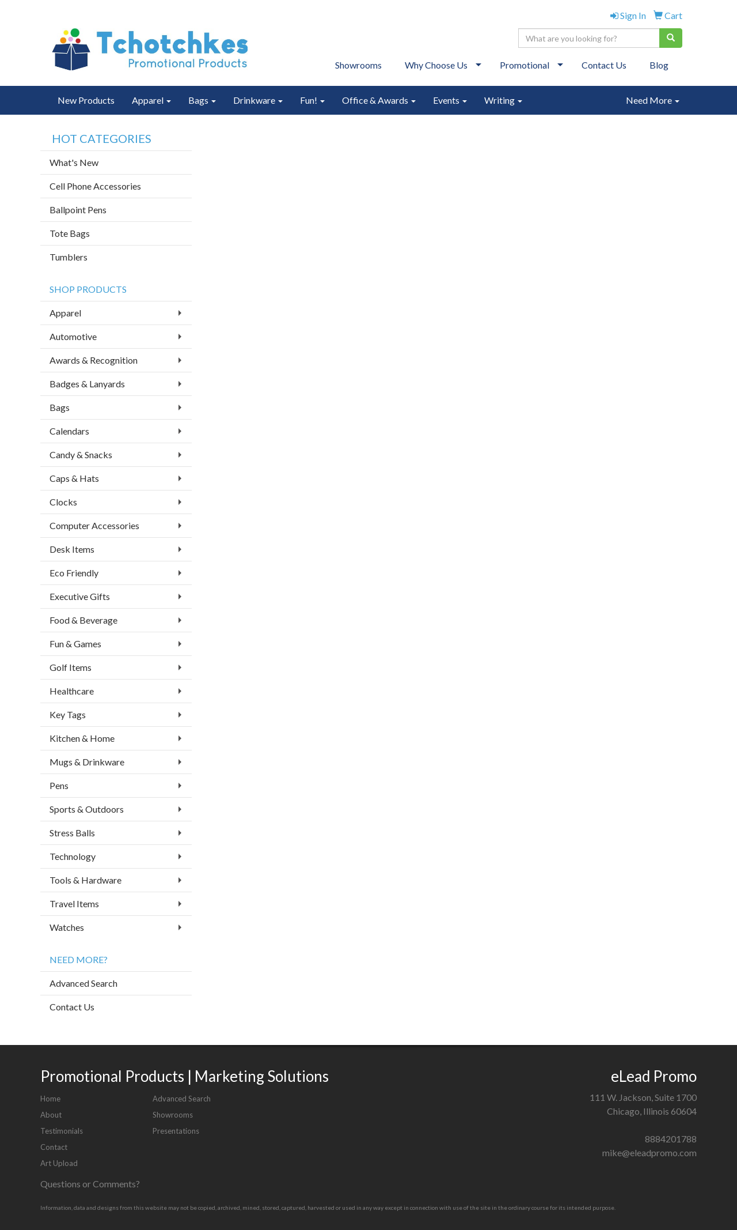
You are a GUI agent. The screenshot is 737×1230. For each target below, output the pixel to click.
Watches (67, 927)
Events (450, 100)
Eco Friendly (74, 572)
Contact (53, 1147)
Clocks (63, 501)
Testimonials (61, 1130)
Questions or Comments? (90, 1183)
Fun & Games (75, 643)
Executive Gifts (80, 596)
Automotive (73, 336)
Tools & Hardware (85, 879)
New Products (86, 100)
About (51, 1114)
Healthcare (72, 690)
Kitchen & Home (82, 738)
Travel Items (74, 903)
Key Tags (68, 714)
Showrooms (358, 64)
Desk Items (72, 549)
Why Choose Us (436, 64)
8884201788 (671, 1138)
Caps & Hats (74, 478)
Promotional (524, 64)
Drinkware (258, 100)
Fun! (312, 100)
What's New (74, 162)
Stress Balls (72, 832)
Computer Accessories (94, 525)
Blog (658, 64)
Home (50, 1098)
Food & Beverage (83, 619)
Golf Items (71, 667)
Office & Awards (379, 100)
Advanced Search (83, 983)
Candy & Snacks (81, 454)
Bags (202, 100)
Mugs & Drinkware (87, 761)
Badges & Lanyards (87, 383)
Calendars (69, 430)
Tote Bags (70, 233)
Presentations (176, 1130)
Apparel (151, 100)
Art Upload (59, 1163)
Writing (503, 100)
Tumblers (69, 256)
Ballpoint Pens (78, 209)
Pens (59, 785)
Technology (73, 856)
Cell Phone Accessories (95, 185)
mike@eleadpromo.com (649, 1152)
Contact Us (604, 64)
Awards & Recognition (94, 359)
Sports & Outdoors (87, 808)
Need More (652, 100)
